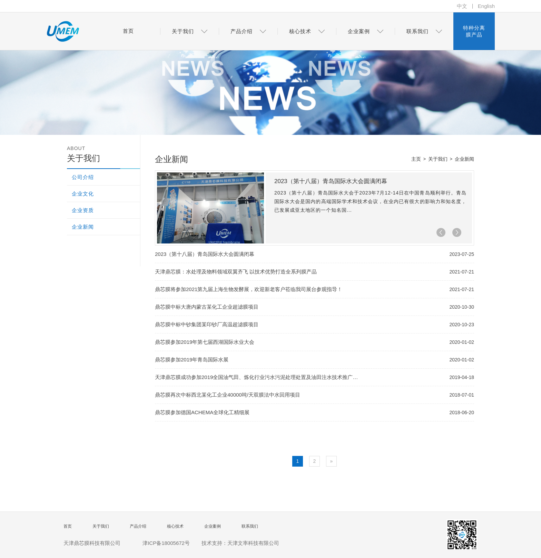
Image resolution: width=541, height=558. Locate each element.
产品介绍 (138, 526)
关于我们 (437, 159)
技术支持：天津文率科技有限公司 (240, 543)
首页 (67, 526)
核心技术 (175, 526)
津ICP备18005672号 (166, 543)
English (486, 6)
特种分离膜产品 (474, 31)
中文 (462, 6)
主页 (416, 159)
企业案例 (212, 526)
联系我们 (250, 526)
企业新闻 (464, 159)
